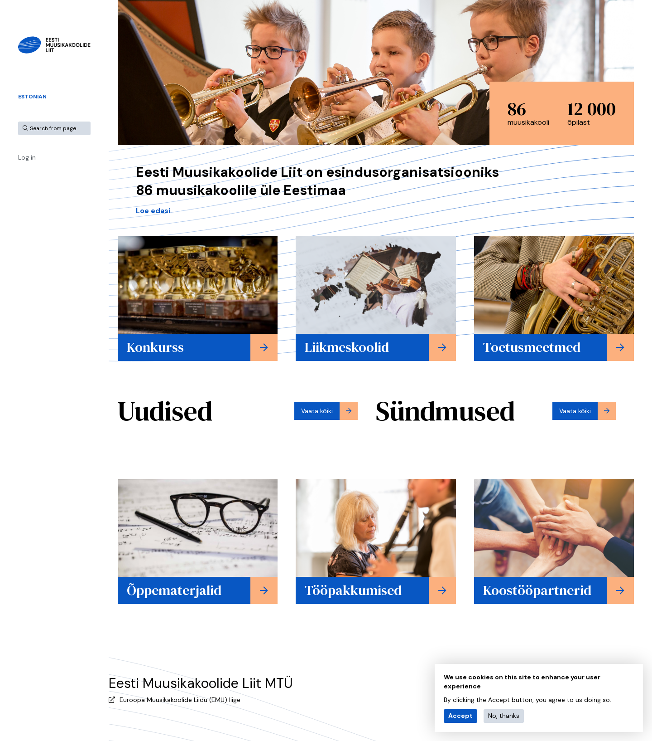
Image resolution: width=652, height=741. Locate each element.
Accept (460, 716)
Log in (27, 157)
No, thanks (503, 716)
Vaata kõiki (317, 411)
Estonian (32, 96)
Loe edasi (153, 210)
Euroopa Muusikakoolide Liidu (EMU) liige (180, 700)
